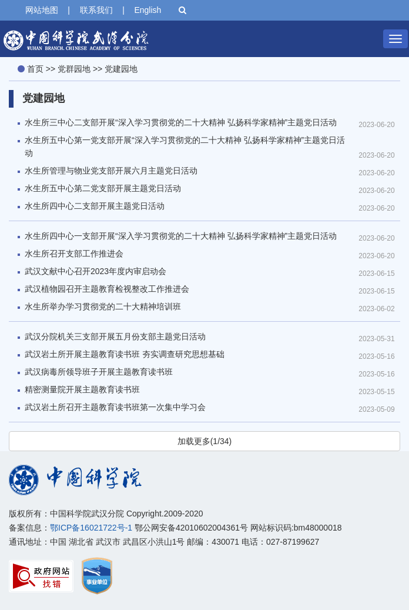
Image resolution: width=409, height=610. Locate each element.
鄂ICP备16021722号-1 (91, 527)
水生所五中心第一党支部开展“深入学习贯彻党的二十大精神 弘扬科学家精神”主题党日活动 (185, 146)
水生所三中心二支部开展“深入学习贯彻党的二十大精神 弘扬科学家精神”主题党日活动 (181, 122)
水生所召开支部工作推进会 (74, 253)
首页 (35, 69)
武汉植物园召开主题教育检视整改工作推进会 (107, 289)
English (147, 10)
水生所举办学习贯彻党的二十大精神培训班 (103, 306)
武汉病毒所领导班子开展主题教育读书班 (99, 371)
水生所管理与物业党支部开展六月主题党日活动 (111, 170)
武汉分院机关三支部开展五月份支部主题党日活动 (115, 336)
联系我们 (96, 10)
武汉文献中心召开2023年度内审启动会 (95, 271)
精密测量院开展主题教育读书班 (82, 389)
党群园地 (74, 69)
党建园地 (121, 69)
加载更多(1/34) (204, 441)
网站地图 (41, 10)
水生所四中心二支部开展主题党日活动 (95, 206)
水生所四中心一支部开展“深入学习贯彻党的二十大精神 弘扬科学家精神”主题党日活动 (181, 236)
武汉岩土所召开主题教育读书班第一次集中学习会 (115, 407)
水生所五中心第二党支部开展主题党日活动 (103, 188)
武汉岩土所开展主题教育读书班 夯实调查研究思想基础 (124, 354)
